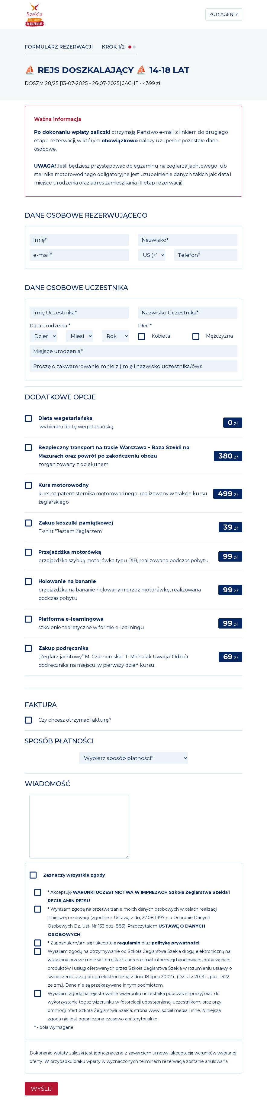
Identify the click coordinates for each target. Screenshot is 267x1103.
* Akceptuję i (139, 896)
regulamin (128, 943)
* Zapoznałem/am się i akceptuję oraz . (124, 943)
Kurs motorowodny (122, 493)
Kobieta (161, 336)
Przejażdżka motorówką (123, 556)
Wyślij (41, 1088)
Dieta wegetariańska (75, 422)
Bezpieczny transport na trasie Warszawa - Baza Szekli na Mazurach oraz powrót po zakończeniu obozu (113, 456)
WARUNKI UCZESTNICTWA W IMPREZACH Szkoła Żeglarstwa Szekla (150, 892)
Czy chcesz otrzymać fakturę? (74, 720)
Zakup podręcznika (113, 656)
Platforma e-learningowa (91, 623)
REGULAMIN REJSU (69, 900)
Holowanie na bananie (119, 589)
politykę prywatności (175, 943)
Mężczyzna (219, 336)
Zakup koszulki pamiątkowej (75, 527)
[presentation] (192, 806)
